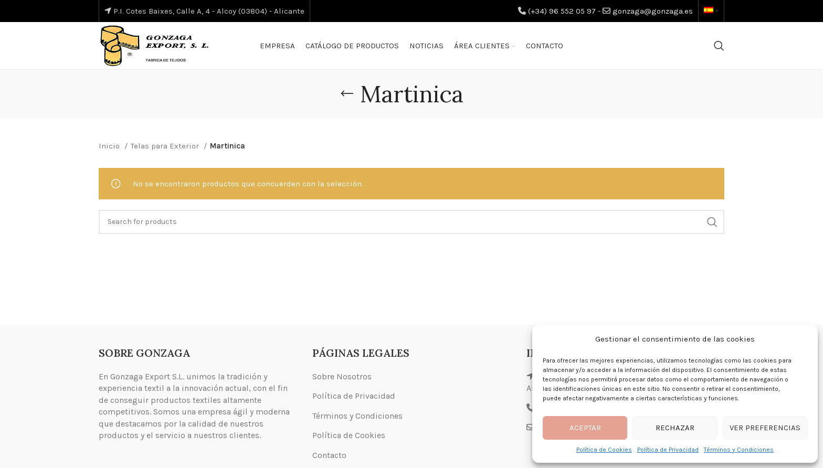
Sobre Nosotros (342, 376)
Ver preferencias (765, 427)
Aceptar (585, 427)
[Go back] (347, 93)
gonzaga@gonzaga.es (653, 11)
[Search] (719, 45)
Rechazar (675, 427)
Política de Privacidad (668, 449)
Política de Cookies (604, 449)
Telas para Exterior (166, 146)
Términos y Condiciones (739, 449)
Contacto (329, 455)
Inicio (110, 146)
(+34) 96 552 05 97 (562, 11)
